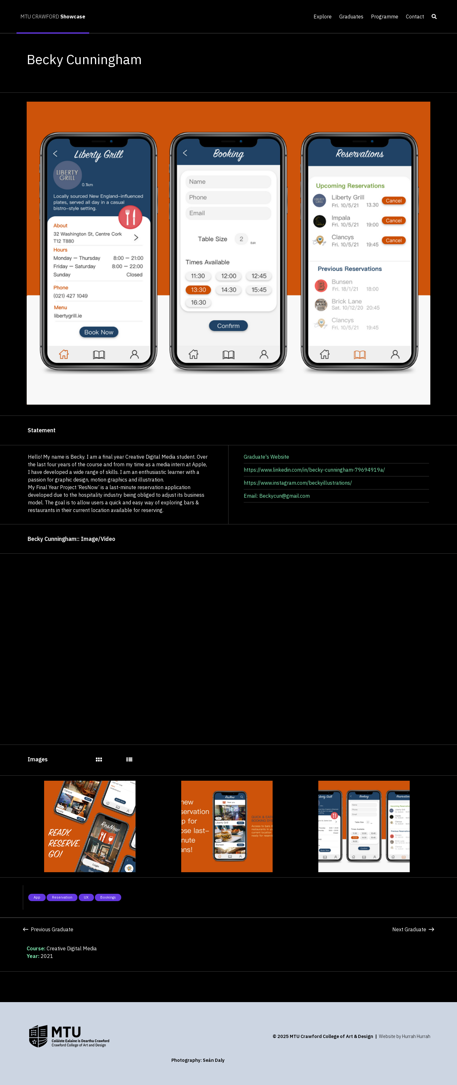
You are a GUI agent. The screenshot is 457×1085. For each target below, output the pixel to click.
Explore (323, 16)
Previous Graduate (48, 929)
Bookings (108, 897)
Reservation (62, 897)
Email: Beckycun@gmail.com (277, 496)
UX (86, 897)
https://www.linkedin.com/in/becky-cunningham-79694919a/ (314, 470)
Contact (415, 16)
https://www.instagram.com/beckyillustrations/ (298, 483)
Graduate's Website (266, 457)
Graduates (351, 16)
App (37, 897)
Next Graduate (413, 929)
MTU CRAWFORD (52, 16)
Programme (384, 16)
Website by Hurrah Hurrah (404, 1036)
